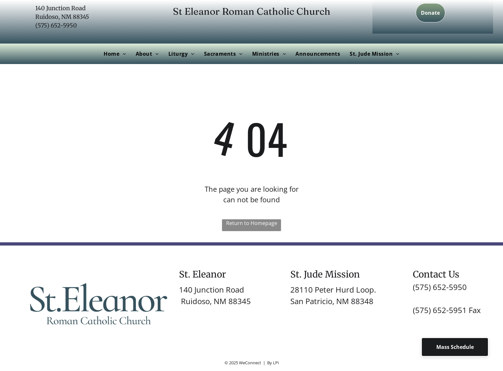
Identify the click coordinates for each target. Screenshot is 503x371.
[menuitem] (115, 54)
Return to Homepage (251, 223)
